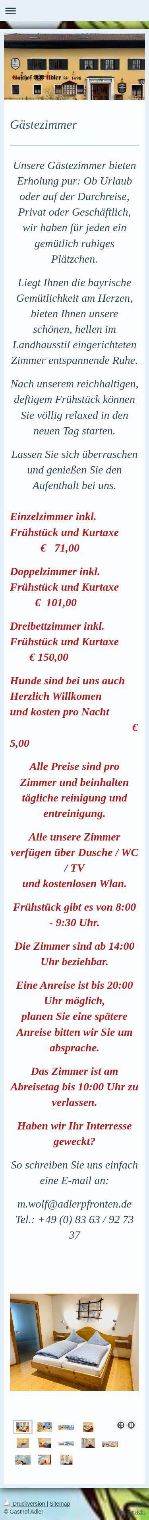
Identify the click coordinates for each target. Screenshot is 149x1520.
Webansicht (132, 1512)
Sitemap (60, 1503)
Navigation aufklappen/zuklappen (74, 10)
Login (138, 1503)
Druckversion (25, 1503)
